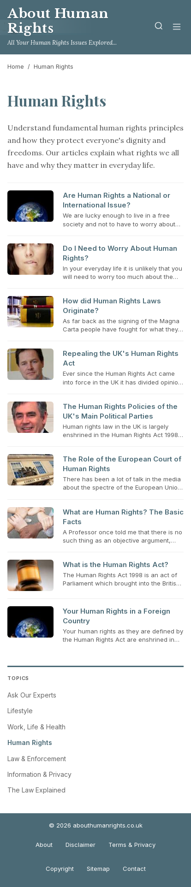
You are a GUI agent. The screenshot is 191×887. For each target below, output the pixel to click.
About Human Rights (58, 21)
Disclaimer (81, 844)
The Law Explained (36, 790)
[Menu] (177, 27)
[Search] (158, 27)
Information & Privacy (39, 774)
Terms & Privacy (131, 844)
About (44, 844)
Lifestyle (20, 711)
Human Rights (29, 742)
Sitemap (98, 868)
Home (15, 66)
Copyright (60, 868)
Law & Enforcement (36, 759)
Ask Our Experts (31, 695)
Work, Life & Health (36, 727)
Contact (134, 868)
